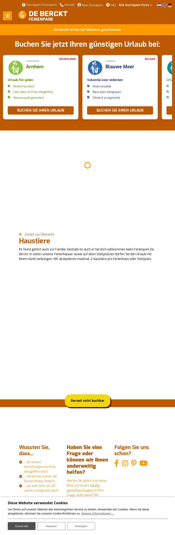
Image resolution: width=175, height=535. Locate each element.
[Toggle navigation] (7, 15)
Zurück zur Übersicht (39, 234)
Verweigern (81, 525)
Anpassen (51, 525)
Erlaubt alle (21, 525)
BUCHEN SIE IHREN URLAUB (40, 110)
